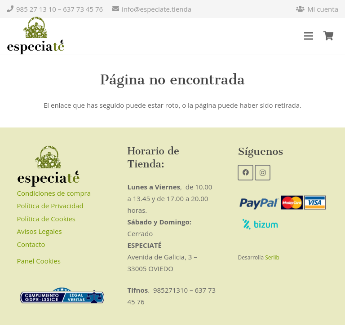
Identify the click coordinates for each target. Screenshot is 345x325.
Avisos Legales (39, 231)
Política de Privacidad (50, 205)
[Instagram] (262, 172)
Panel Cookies (39, 260)
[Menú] (308, 36)
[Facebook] (245, 172)
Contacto (31, 244)
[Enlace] (36, 36)
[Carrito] (328, 36)
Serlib (272, 257)
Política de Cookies (46, 218)
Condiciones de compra (54, 193)
